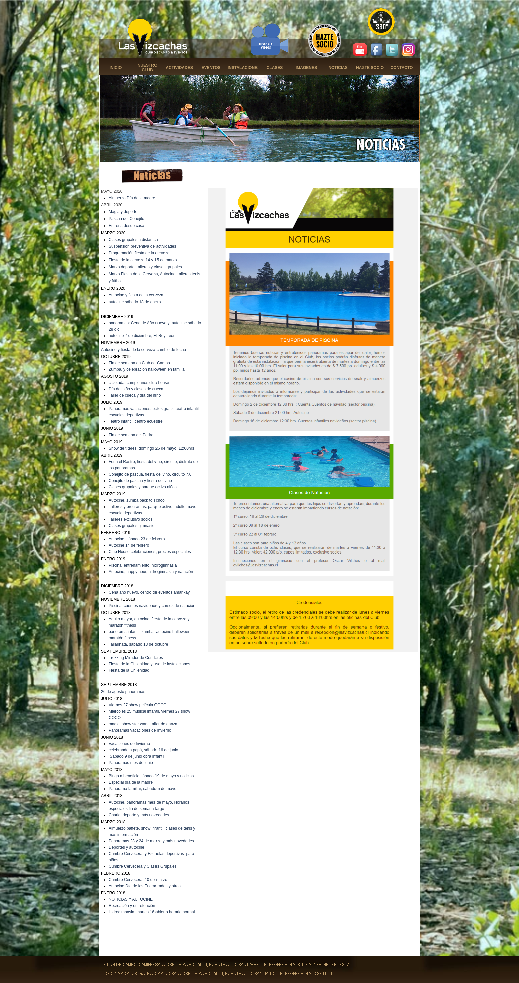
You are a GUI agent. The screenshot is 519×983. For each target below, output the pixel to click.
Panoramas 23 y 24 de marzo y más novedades (151, 841)
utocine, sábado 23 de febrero (138, 539)
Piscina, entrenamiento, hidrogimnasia (143, 565)
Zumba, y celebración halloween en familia (147, 369)
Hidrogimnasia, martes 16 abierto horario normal (152, 912)
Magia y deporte (123, 211)
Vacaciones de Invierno (129, 743)
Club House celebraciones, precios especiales (150, 551)
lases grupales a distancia (135, 239)
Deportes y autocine (126, 847)
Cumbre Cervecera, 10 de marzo (138, 879)
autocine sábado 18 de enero (135, 302)
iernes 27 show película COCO (139, 705)
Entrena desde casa (126, 225)
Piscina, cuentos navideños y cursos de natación (152, 605)
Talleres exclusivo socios (130, 519)
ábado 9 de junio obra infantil (138, 756)
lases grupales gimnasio (133, 525)
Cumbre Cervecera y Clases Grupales (143, 866)
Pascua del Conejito (126, 218)
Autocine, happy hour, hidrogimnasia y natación (151, 571)
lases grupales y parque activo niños (144, 487)
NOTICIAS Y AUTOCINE (131, 899)
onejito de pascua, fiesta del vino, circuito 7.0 (152, 474)
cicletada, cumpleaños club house (139, 382)
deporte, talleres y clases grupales (151, 267)
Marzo (115, 267)
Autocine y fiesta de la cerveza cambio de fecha (143, 349)
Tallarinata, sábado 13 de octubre (138, 644)
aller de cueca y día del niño (136, 395)
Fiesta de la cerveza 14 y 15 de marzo (143, 260)
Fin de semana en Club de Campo (139, 363)
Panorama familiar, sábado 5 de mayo (142, 788)
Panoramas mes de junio (131, 762)
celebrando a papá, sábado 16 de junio (143, 750)
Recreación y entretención (132, 905)
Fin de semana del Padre (131, 435)
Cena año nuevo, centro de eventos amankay (149, 592)
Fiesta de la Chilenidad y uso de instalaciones (149, 664)
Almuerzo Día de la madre (132, 198)
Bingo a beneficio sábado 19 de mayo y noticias (151, 776)
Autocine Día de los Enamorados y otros (145, 886)
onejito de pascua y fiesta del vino (142, 480)
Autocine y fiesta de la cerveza (136, 295)
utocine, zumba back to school (138, 500)
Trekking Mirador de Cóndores (136, 657)
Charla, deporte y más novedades (139, 815)
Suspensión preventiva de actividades (142, 246)
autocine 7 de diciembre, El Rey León (142, 335)
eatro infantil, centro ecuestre (137, 421)
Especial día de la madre (131, 782)
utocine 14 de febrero (130, 545)
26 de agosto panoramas (123, 691)
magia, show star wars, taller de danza (143, 724)
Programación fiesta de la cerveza (139, 253)
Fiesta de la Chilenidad (129, 670)
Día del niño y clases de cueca (136, 389)
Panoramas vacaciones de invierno (140, 730)
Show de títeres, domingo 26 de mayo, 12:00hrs (151, 448)
